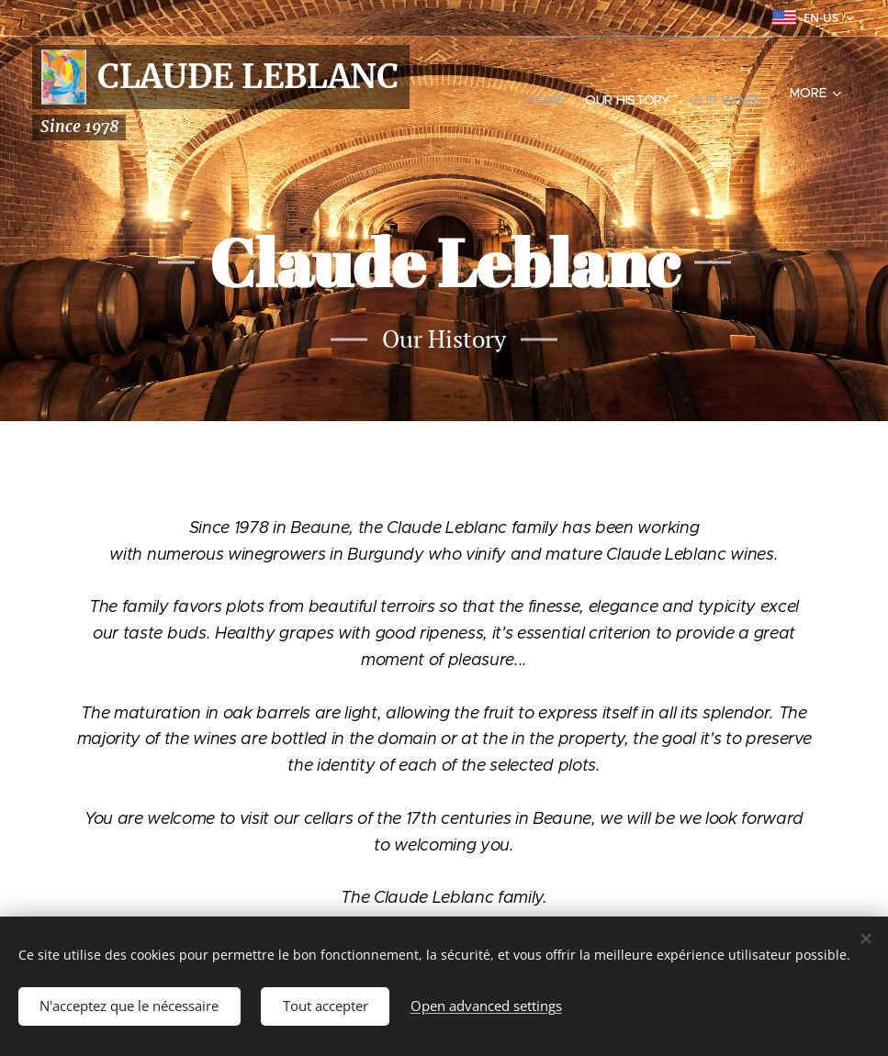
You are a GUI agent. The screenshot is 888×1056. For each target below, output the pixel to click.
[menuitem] (511, 93)
